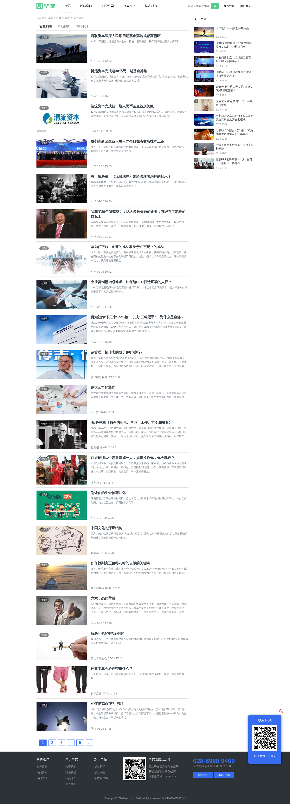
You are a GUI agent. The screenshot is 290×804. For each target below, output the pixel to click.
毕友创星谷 (101, 778)
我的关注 (41, 778)
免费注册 (229, 6)
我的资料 (41, 772)
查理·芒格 (96, 447)
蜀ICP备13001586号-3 (173, 798)
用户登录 (245, 6)
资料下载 (82, 26)
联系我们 (70, 772)
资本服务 (129, 6)
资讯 (67, 6)
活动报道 (64, 26)
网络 (93, 728)
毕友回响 (99, 772)
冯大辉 (95, 412)
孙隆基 (95, 552)
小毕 (93, 60)
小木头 (95, 517)
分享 (50, 17)
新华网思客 (97, 377)
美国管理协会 (99, 658)
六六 (93, 623)
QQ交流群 (224, 774)
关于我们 (70, 766)
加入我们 (70, 784)
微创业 (95, 482)
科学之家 (96, 693)
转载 (58, 17)
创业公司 (109, 6)
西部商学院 (97, 588)
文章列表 (45, 26)
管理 (67, 17)
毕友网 (40, 17)
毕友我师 (99, 766)
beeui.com (128, 798)
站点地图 (70, 778)
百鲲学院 (87, 6)
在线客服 (203, 774)
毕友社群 (152, 6)
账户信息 (41, 766)
